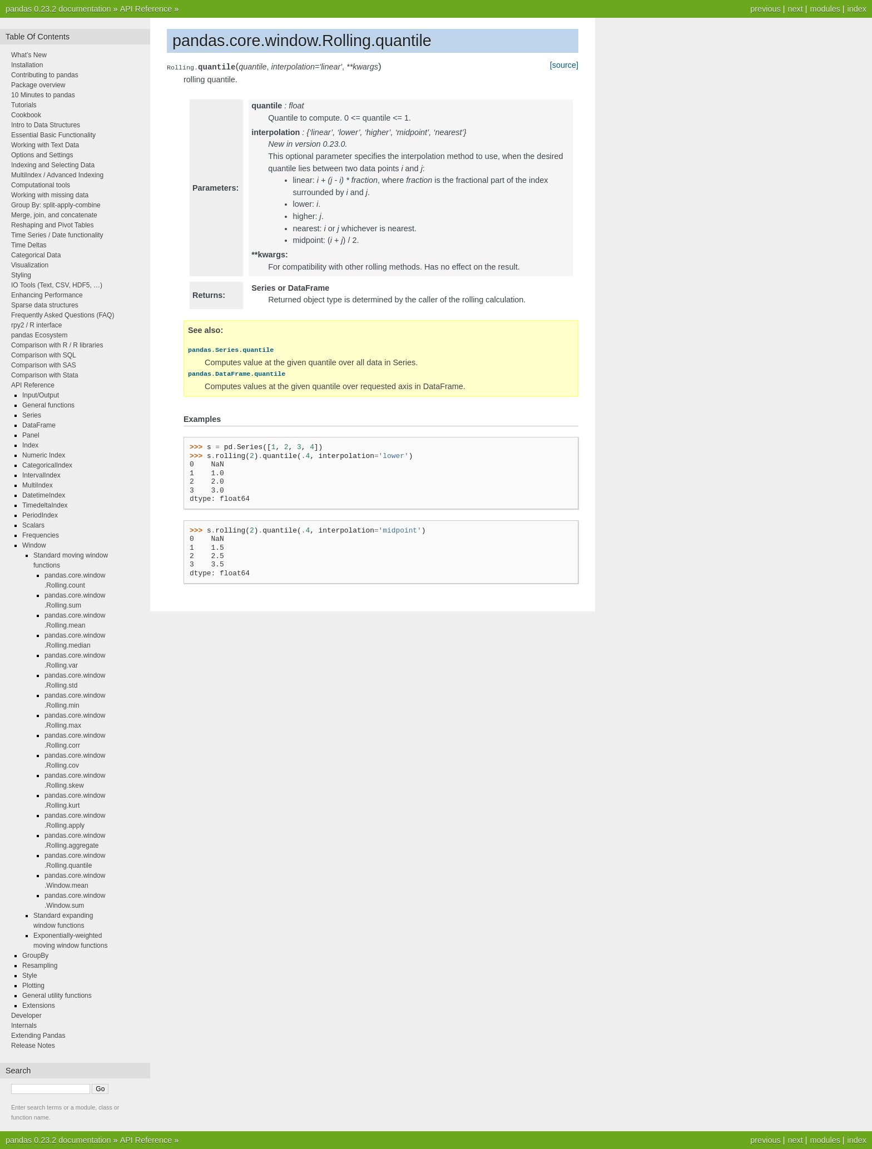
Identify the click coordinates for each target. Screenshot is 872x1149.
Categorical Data (36, 255)
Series (31, 415)
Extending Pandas (38, 1035)
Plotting (33, 985)
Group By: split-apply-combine (56, 205)
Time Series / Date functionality (57, 235)
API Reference (146, 8)
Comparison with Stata (44, 375)
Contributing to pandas (44, 75)
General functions (48, 405)
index (857, 8)
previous (765, 8)
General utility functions (57, 995)
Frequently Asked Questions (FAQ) (62, 315)
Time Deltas (29, 245)
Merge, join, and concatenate (54, 215)
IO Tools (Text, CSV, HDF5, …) (56, 285)
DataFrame (39, 425)
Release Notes (33, 1045)
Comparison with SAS (43, 365)
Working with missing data (49, 195)
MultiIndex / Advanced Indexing (57, 175)
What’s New (29, 55)
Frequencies (40, 535)
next (794, 8)
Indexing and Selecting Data (53, 165)
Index (30, 445)
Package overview (38, 85)
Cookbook (26, 115)
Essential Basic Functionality (53, 135)
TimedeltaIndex (45, 505)
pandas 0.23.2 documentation (58, 8)
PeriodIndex (40, 515)
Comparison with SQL (43, 355)
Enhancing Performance (47, 295)
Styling (21, 275)
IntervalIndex (41, 475)
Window (34, 545)
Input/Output (40, 395)
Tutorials (24, 105)
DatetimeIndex (43, 495)
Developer (26, 1015)
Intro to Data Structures (45, 125)
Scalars (33, 525)
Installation (27, 65)
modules (825, 8)
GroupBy (35, 955)
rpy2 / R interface (36, 325)
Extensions (38, 1005)
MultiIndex (37, 485)
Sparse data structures (44, 305)
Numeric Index (43, 455)
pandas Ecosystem (39, 335)
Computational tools (40, 185)
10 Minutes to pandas (43, 95)
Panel (30, 435)
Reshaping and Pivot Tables (52, 225)
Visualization (29, 265)
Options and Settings (42, 155)
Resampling (39, 965)
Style (29, 975)
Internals (24, 1025)
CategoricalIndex (47, 465)
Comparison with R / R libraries (57, 345)
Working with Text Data (45, 145)
